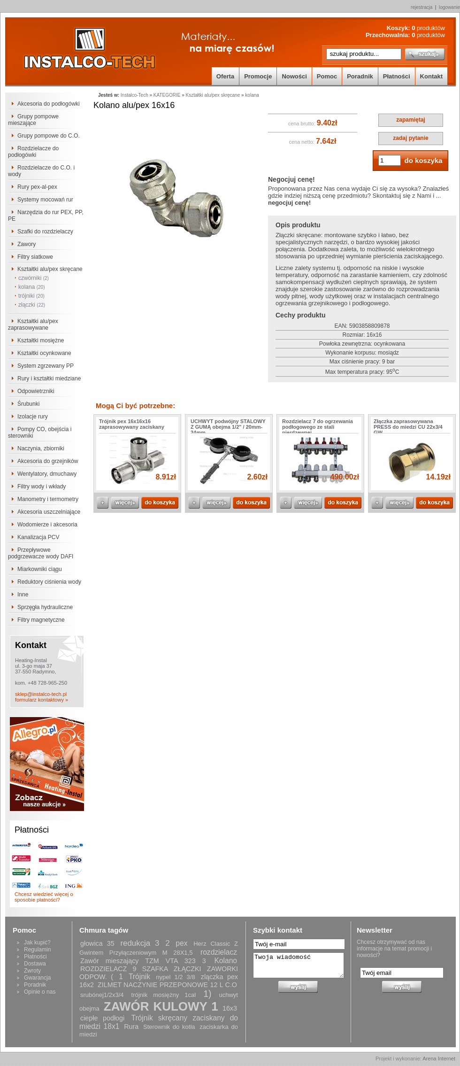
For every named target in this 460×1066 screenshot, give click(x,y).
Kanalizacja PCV (38, 537)
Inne (22, 594)
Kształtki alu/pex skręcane (50, 269)
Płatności (396, 76)
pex (181, 943)
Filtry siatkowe (35, 257)
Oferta (225, 76)
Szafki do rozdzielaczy (45, 231)
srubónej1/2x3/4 (102, 994)
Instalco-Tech (134, 95)
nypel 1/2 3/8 (175, 977)
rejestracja (421, 7)
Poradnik (360, 76)
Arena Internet (438, 1058)
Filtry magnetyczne (41, 620)
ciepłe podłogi (102, 1018)
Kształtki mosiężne (40, 340)
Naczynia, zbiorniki (40, 448)
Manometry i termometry (47, 499)
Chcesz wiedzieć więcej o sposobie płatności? (44, 897)
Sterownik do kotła (169, 1026)
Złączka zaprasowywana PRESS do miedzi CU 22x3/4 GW (408, 426)
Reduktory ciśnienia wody (49, 582)
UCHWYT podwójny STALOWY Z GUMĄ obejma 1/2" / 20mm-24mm (228, 426)
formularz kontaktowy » (41, 700)
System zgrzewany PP (45, 366)
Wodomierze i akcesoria (47, 524)
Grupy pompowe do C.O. (48, 135)
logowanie (449, 7)
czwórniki (33, 278)
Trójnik (139, 977)
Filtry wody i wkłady (41, 486)
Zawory (26, 244)
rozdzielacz (218, 952)
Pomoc (327, 76)
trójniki (31, 296)
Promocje (258, 76)
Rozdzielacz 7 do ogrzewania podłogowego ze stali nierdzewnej (317, 426)
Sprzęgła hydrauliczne (45, 607)
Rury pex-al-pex (37, 187)
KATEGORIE (167, 95)
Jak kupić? (37, 942)
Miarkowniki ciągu (39, 569)
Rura (131, 1026)
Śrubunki (28, 404)
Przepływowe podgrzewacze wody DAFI (40, 553)
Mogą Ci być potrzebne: (135, 405)
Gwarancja (37, 977)
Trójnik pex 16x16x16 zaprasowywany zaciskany (131, 424)
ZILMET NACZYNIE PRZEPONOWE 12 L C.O (167, 985)
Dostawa (35, 963)
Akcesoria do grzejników (47, 461)
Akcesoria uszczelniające (48, 512)
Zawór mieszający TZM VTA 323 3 (143, 961)
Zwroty (32, 970)
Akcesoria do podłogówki (48, 103)
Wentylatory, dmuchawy (47, 474)
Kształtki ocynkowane (44, 353)
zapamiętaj (410, 119)
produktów (428, 27)
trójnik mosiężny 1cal (163, 994)
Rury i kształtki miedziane (49, 378)
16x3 (229, 1008)
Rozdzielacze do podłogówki (33, 151)
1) (207, 994)
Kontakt (431, 76)
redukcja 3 (139, 943)
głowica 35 (97, 943)
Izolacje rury (32, 416)
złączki (31, 304)
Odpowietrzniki (35, 391)
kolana (31, 287)
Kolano (225, 961)
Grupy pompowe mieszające (33, 119)
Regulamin (37, 949)
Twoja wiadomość (298, 965)
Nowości (294, 76)
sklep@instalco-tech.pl (41, 694)
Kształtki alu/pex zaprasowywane (33, 324)
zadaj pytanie (410, 138)
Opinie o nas (39, 992)
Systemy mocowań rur (45, 199)
